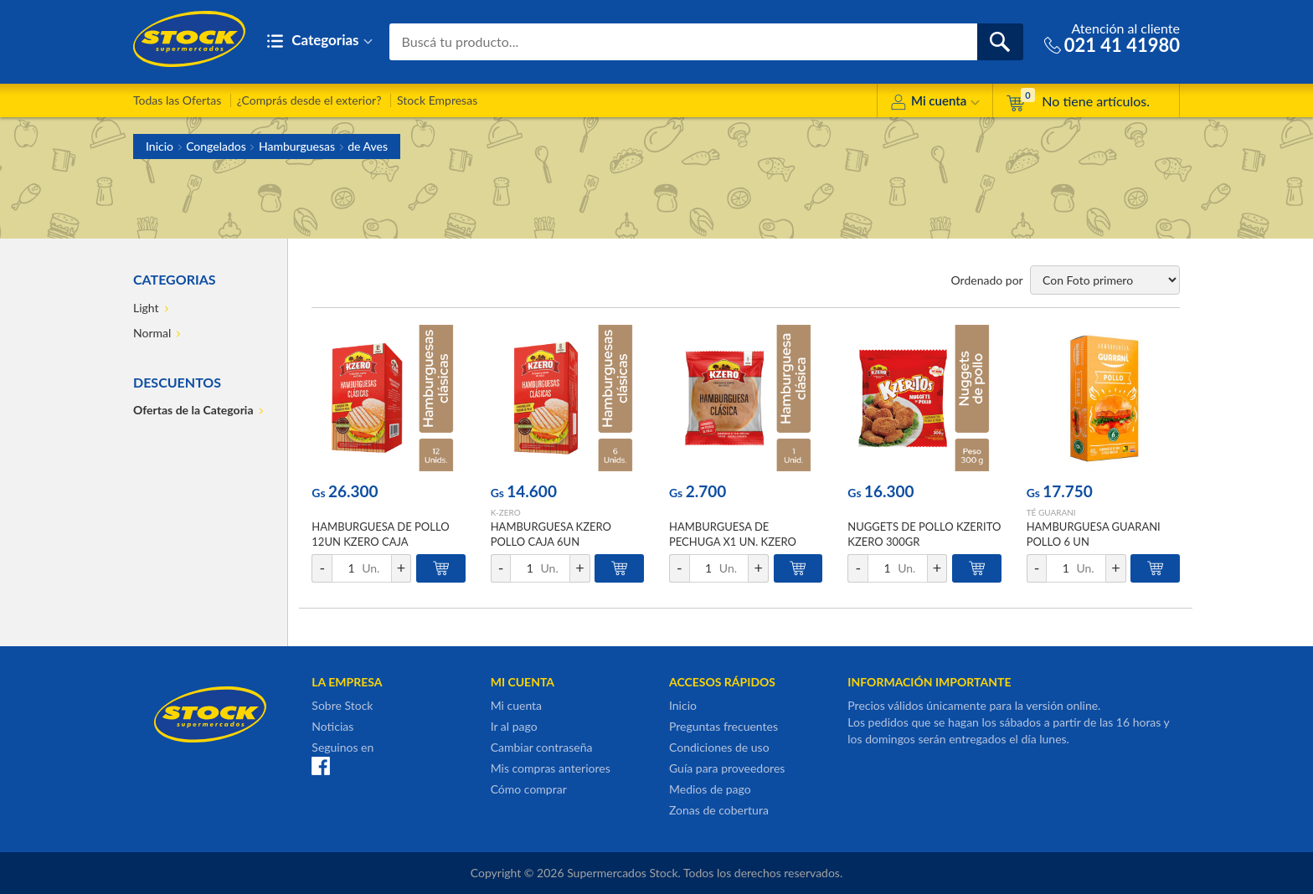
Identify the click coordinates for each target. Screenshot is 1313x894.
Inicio (159, 146)
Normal (152, 333)
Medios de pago (710, 789)
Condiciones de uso (719, 747)
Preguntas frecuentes (723, 726)
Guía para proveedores (727, 768)
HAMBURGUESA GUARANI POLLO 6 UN (1094, 534)
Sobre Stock (342, 705)
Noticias (332, 726)
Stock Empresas (437, 100)
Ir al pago (514, 726)
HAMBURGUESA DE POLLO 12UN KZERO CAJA (380, 534)
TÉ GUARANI (1051, 512)
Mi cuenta (935, 103)
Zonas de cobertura (719, 810)
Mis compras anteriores (550, 768)
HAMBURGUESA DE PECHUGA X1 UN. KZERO (732, 534)
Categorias (319, 41)
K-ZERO (506, 512)
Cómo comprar (529, 789)
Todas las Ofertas (177, 100)
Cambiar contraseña (542, 747)
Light (146, 308)
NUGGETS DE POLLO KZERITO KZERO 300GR (924, 534)
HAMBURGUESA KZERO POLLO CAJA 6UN (551, 534)
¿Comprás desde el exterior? (309, 100)
